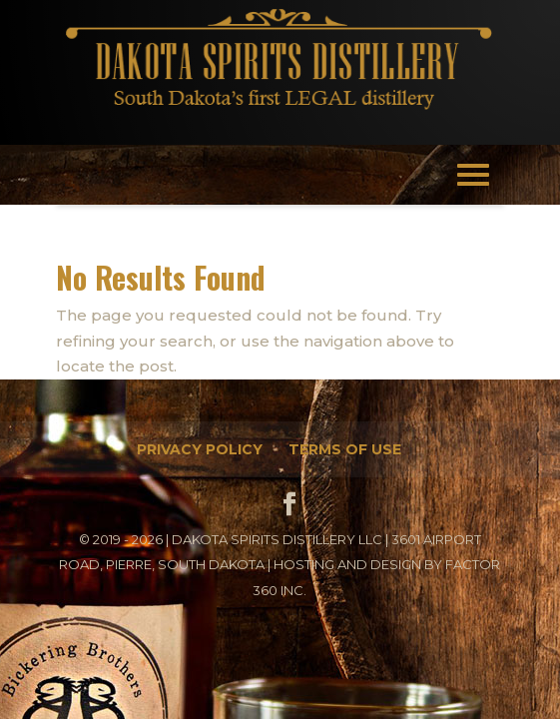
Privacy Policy (200, 449)
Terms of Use (344, 449)
